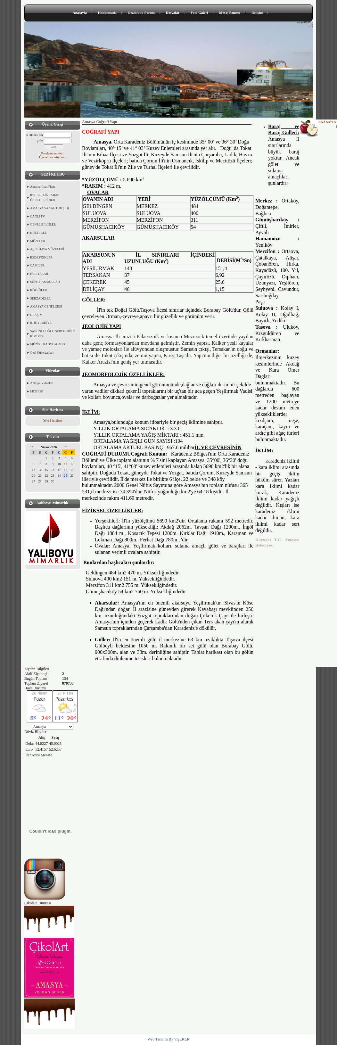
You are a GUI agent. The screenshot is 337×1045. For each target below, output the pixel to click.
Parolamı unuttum (52, 153)
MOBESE (36, 391)
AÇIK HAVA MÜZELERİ (47, 249)
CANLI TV (37, 216)
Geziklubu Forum (141, 12)
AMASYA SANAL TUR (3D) (49, 208)
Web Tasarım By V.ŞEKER (169, 1039)
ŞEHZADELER (40, 298)
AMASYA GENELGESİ (46, 306)
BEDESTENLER (41, 257)
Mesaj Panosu (229, 12)
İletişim (257, 12)
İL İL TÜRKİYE (41, 323)
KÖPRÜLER (38, 290)
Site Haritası (52, 420)
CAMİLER (37, 265)
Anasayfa (80, 12)
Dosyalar (172, 12)
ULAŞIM (36, 315)
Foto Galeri (199, 12)
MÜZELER (37, 241)
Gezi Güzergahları (41, 352)
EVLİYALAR (39, 274)
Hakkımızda (107, 12)
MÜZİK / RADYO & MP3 (47, 344)
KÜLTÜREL (38, 233)
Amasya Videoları (41, 383)
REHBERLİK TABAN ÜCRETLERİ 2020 (45, 197)
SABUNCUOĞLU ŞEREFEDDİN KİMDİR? (52, 333)
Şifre (40, 141)
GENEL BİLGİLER (43, 224)
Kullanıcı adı (34, 135)
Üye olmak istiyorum (52, 157)
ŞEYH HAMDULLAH (45, 282)
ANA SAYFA (327, 122)
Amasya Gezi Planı (42, 186)
